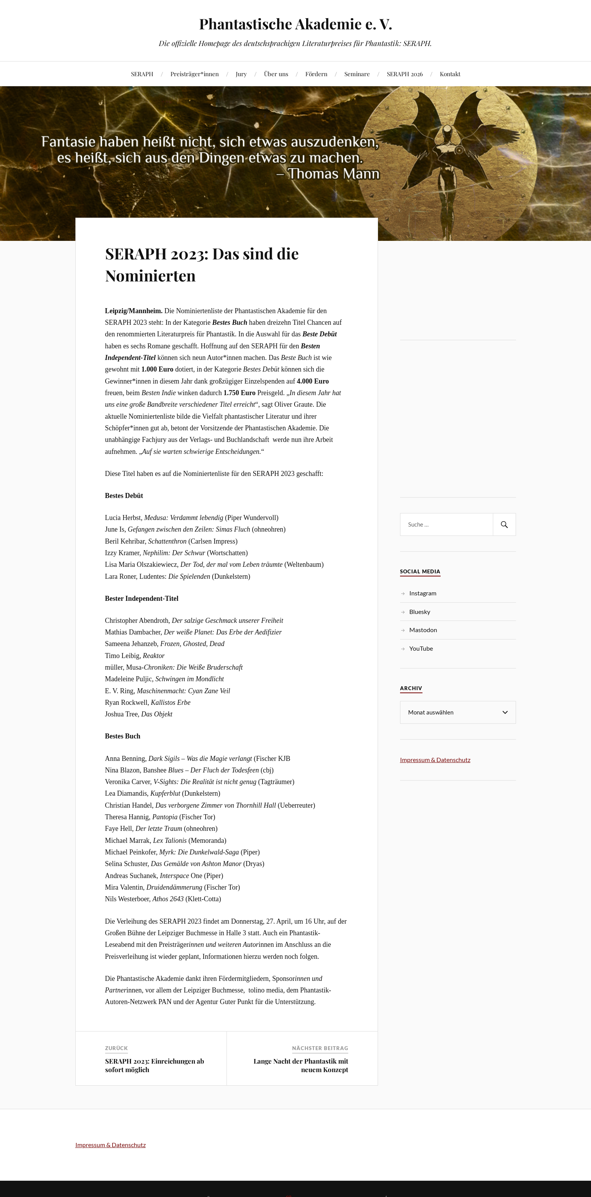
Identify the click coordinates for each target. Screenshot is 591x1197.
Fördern (316, 74)
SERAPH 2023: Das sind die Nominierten (211, 263)
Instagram (422, 593)
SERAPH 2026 (405, 74)
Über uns (276, 74)
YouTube (421, 648)
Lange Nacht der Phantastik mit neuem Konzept (301, 1065)
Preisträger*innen (194, 74)
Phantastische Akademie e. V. (295, 23)
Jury (241, 74)
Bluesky (419, 611)
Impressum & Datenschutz (435, 759)
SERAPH (142, 74)
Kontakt (450, 74)
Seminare (357, 74)
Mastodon (423, 629)
